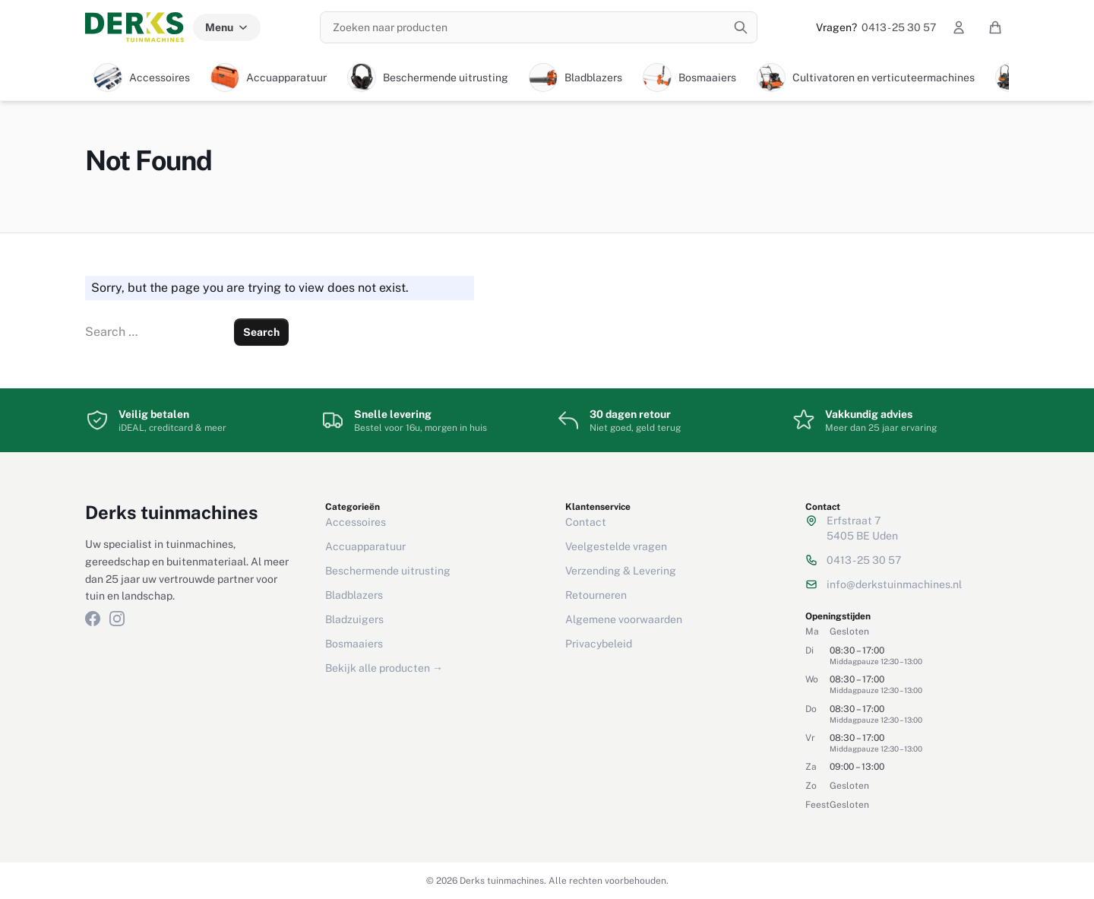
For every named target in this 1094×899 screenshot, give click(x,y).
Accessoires (355, 522)
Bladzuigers (354, 619)
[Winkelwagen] (995, 27)
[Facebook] (92, 618)
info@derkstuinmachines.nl (894, 584)
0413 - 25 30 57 (876, 27)
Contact (585, 522)
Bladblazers (354, 595)
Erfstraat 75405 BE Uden (862, 528)
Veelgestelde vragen (616, 546)
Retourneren (596, 595)
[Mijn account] (958, 27)
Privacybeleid (598, 644)
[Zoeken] (740, 27)
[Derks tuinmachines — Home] (134, 27)
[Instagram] (117, 618)
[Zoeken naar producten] (538, 27)
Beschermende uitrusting (388, 571)
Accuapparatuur (365, 546)
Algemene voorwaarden (623, 619)
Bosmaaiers (354, 644)
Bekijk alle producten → (384, 668)
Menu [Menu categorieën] (226, 27)
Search (261, 332)
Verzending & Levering (620, 571)
